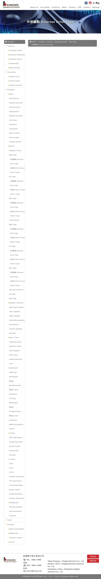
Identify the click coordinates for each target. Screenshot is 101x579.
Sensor (12, 429)
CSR (79, 7)
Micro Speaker (14, 311)
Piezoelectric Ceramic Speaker (15, 327)
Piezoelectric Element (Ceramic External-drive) (16, 103)
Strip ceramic (14, 137)
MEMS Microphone (16, 424)
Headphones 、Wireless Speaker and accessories (15, 507)
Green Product (14, 81)
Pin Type (12, 176)
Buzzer (11, 146)
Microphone (13, 368)
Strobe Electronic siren (15, 361)
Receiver (12, 333)
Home (33, 42)
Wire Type (12, 198)
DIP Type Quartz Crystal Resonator (16, 483)
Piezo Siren (13, 355)
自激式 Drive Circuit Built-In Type (17, 170)
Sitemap (96, 7)
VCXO (11, 472)
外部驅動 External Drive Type (16, 161)
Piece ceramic (14, 133)
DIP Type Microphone (13, 401)
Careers (86, 7)
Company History (15, 59)
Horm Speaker (14, 350)
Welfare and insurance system (15, 535)
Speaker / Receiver (16, 303)
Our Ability (45, 7)
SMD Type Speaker (16, 307)
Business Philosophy (17, 55)
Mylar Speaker (14, 316)
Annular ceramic (15, 142)
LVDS (11, 463)
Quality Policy (14, 76)
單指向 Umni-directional (14, 392)
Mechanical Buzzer (16, 290)
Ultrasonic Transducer (13, 127)
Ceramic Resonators (16, 476)
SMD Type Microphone (13, 374)
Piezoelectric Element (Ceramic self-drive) (16, 116)
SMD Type (13, 155)
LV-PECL (12, 459)
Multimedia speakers (17, 320)
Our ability (12, 72)
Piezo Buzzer (14, 220)
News (64, 7)
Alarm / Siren (14, 337)
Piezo (11, 94)
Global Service (14, 68)
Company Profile (15, 50)
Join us (12, 542)
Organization (14, 63)
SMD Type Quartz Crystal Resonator (16, 440)
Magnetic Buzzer (15, 150)
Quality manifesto (15, 85)
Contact (72, 7)
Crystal (12, 433)
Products (56, 7)
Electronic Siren (15, 346)
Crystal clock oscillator (14, 453)
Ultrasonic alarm (15, 342)
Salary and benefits (16, 529)
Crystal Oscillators (16, 494)
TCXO (11, 468)
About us (34, 7)
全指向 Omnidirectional (15, 383)
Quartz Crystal (14, 446)
